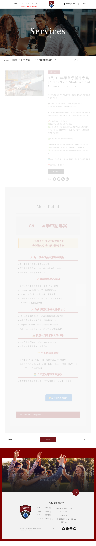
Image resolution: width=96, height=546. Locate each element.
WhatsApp (35, 4)
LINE (22, 4)
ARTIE (30, 530)
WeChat (28, 4)
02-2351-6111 (64, 511)
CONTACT (15, 4)
